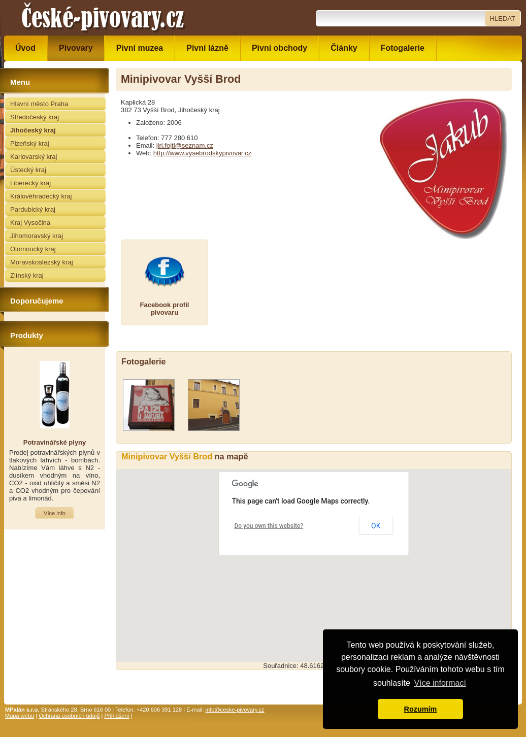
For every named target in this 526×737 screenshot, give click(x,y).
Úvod (25, 48)
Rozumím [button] (420, 709)
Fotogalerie (402, 48)
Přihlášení (117, 716)
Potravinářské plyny (54, 442)
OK (375, 526)
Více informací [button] (440, 683)
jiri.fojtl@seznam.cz (184, 145)
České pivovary (103, 18)
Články (344, 48)
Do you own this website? (269, 525)
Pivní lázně (207, 48)
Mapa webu (19, 716)
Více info (54, 513)
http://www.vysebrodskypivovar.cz (202, 153)
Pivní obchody (279, 48)
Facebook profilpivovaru (164, 308)
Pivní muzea (139, 48)
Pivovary (76, 48)
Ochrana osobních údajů (69, 716)
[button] (313, 556)
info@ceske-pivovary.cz (235, 710)
